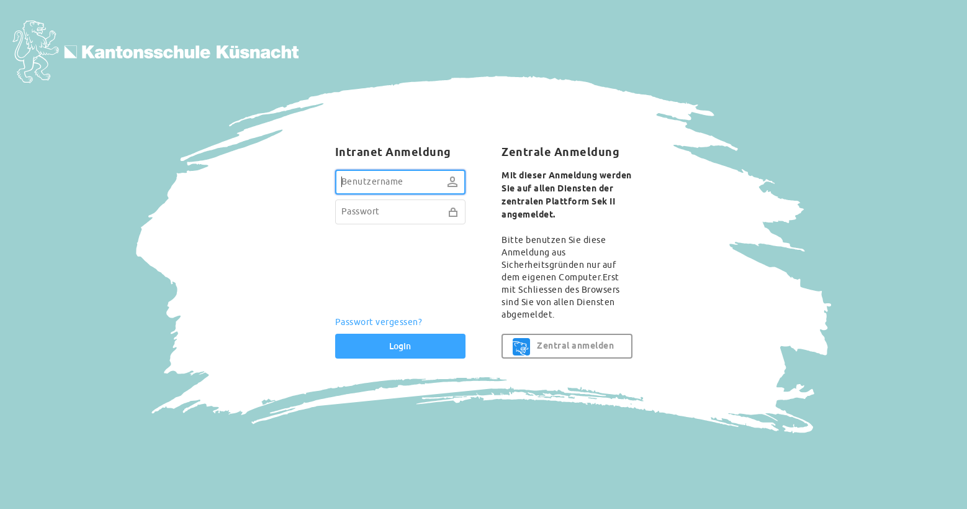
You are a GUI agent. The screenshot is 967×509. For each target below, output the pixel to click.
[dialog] (483, 255)
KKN (155, 60)
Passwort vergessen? (379, 322)
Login (400, 346)
